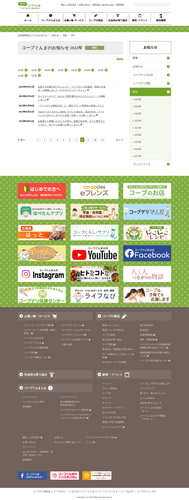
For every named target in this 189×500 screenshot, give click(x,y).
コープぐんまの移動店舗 (36, 347)
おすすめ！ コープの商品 (114, 362)
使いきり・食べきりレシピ (153, 393)
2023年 (47, 70)
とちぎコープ (94, 491)
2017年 (34, 75)
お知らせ (55, 35)
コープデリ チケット (73, 325)
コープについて (30, 397)
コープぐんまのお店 (34, 338)
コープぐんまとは (35, 388)
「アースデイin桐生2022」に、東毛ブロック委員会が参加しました (71, 106)
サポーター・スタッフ (113, 408)
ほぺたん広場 (108, 412)
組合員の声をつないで (150, 403)
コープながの (127, 491)
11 (103, 140)
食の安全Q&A (146, 325)
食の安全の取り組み (112, 339)
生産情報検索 (147, 335)
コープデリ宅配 (142, 83)
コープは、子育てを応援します (155, 383)
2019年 (101, 70)
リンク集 (91, 442)
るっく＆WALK (147, 398)
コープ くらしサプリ (113, 427)
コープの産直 (108, 335)
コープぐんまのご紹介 (33, 402)
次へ (118, 140)
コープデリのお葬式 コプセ (76, 339)
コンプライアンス (68, 397)
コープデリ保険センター (37, 357)
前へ (23, 140)
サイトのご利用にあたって (67, 442)
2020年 (87, 70)
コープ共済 (31, 352)
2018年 (21, 75)
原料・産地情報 (149, 339)
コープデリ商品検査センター (155, 360)
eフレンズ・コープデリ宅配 (39, 325)
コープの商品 (111, 316)
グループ (106, 398)
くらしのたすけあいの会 (114, 417)
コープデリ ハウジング (74, 335)
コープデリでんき (34, 343)
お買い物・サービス (37, 316)
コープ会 (106, 393)
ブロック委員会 (109, 388)
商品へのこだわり (111, 325)
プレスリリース (142, 164)
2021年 (74, 70)
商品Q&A (144, 330)
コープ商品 (109, 344)
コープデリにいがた (146, 491)
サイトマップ (29, 447)
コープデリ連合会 (41, 491)
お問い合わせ (84, 5)
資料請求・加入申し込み (103, 5)
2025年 (21, 70)
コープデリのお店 (143, 75)
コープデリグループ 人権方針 (75, 410)
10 (95, 140)
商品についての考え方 (113, 330)
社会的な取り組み (35, 374)
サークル (106, 403)
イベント (106, 383)
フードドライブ (147, 388)
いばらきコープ (77, 491)
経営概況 (27, 406)
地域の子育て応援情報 (113, 422)
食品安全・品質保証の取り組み (118, 349)
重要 (135, 58)
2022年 (61, 70)
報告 (65, 35)
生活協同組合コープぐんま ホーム (33, 35)
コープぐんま (110, 491)
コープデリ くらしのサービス (76, 330)
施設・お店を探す (68, 5)
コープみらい (60, 491)
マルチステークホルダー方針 (102, 437)
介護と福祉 (67, 344)
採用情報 (120, 5)
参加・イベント (112, 374)
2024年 (34, 70)
